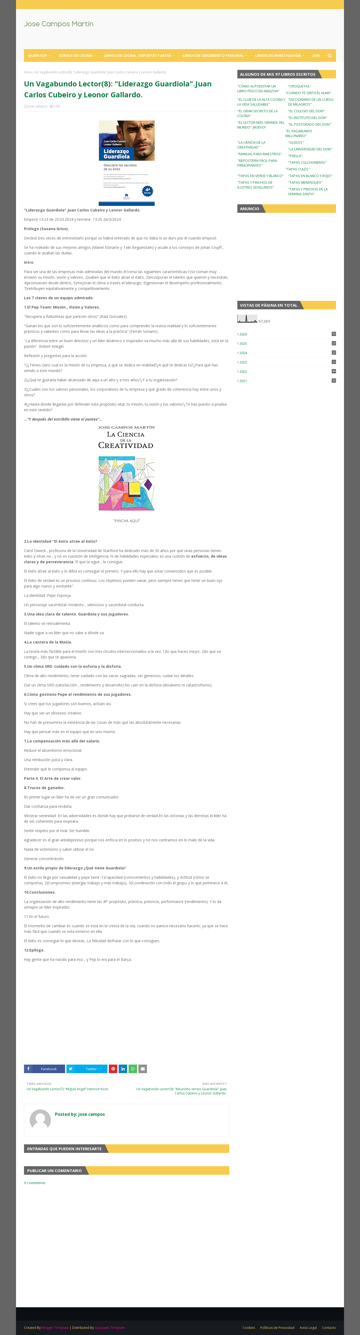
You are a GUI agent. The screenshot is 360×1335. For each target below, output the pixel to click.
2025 (287, 343)
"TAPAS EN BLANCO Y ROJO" (310, 175)
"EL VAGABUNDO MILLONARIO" (298, 133)
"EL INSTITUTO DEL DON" (307, 117)
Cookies (249, 1327)
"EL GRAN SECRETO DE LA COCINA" (257, 113)
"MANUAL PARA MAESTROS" (259, 153)
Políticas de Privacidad (277, 1327)
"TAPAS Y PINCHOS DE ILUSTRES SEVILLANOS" (255, 185)
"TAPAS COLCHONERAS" (307, 162)
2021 (287, 380)
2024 (287, 352)
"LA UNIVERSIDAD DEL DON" (310, 149)
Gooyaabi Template (110, 1327)
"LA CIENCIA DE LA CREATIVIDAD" (251, 145)
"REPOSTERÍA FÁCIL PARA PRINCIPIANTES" (257, 163)
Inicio (28, 72)
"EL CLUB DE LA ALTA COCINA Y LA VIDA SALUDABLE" (261, 102)
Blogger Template (55, 1327)
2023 (287, 362)
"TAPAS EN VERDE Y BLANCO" (260, 175)
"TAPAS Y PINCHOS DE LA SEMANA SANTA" (308, 191)
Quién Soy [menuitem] (37, 55)
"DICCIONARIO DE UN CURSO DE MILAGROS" (311, 102)
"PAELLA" (295, 155)
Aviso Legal (308, 1327)
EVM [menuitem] (316, 55)
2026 (287, 334)
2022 (287, 371)
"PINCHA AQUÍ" (126, 520)
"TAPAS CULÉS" (297, 169)
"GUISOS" (296, 142)
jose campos (37, 106)
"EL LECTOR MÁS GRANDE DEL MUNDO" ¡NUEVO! (261, 125)
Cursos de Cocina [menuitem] (75, 55)
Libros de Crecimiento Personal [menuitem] (213, 55)
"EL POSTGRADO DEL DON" (309, 124)
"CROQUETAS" (299, 86)
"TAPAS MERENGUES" (305, 182)
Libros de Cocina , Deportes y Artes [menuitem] (137, 55)
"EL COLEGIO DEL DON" (306, 111)
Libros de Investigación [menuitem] (278, 55)
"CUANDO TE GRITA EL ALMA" (308, 92)
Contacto (329, 1327)
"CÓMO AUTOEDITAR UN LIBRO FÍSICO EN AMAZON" (258, 88)
